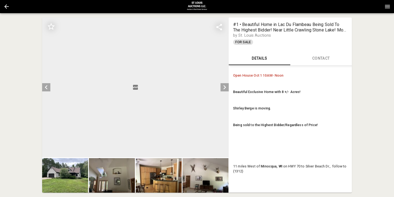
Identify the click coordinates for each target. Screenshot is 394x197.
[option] (135, 87)
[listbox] (135, 87)
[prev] (46, 87)
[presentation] (197, 6)
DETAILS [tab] (259, 58)
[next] (225, 87)
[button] (6, 6)
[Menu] (387, 6)
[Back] (6, 6)
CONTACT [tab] (321, 58)
